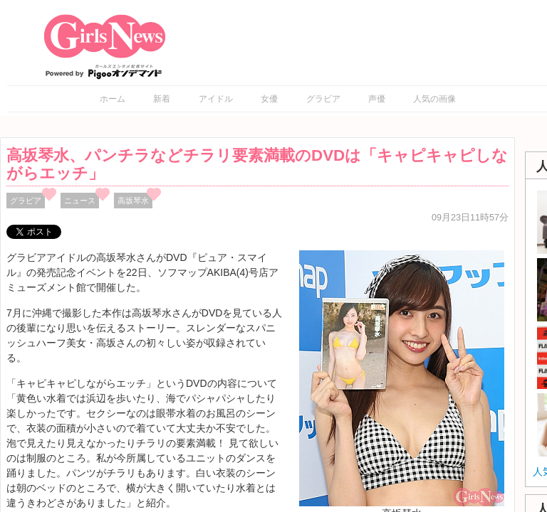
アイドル (216, 99)
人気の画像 (434, 99)
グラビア (323, 99)
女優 (269, 99)
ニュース (79, 200)
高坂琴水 (133, 200)
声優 (376, 99)
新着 (161, 99)
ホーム (112, 99)
